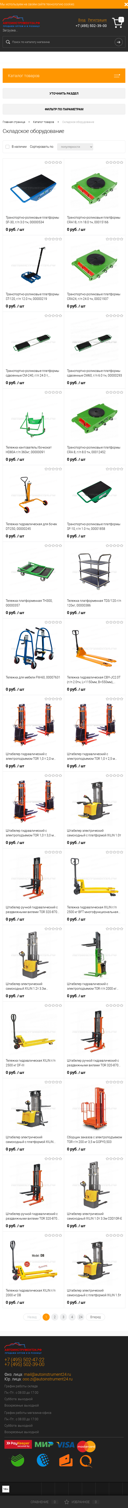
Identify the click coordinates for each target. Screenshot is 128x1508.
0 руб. (15, 229)
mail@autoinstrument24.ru (47, 1374)
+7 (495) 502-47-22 (24, 1359)
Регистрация (97, 20)
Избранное (81, 1502)
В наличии (19, 146)
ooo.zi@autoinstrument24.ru (48, 1379)
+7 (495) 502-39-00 (91, 25)
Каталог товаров (64, 75)
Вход (81, 20)
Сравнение (40, 1502)
